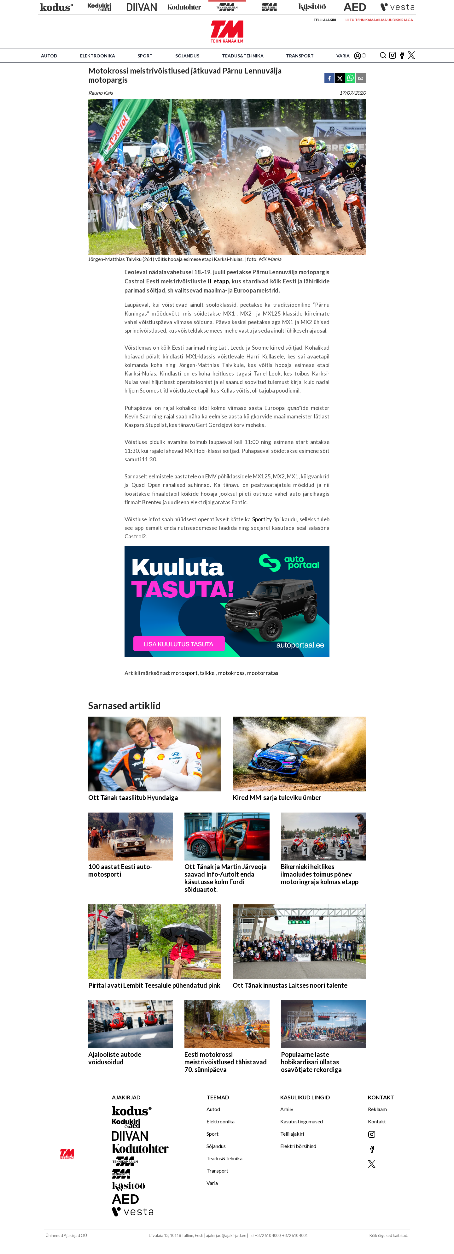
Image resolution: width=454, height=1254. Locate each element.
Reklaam (377, 1109)
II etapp (218, 281)
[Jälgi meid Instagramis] (392, 55)
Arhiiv (286, 1109)
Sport (145, 55)
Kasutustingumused (301, 1121)
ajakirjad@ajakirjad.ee (226, 1235)
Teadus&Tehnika (243, 55)
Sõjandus (187, 55)
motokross (231, 673)
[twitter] (340, 78)
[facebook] (329, 78)
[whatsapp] (350, 78)
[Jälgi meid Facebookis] (402, 55)
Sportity (263, 519)
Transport (300, 55)
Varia (343, 55)
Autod (49, 55)
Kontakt (377, 1121)
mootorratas (263, 673)
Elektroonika (97, 55)
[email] (361, 78)
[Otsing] (383, 55)
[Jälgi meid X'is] (411, 55)
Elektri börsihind (298, 1146)
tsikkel (208, 673)
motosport (184, 673)
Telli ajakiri (324, 20)
